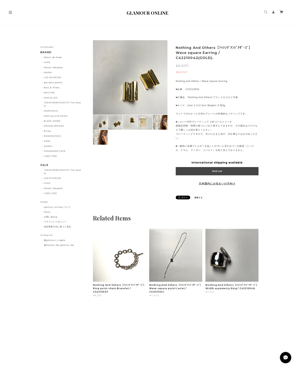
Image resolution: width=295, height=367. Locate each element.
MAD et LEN (51, 97)
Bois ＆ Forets (52, 87)
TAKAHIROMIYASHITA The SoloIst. (62, 172)
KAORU (48, 146)
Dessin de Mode (53, 57)
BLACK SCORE (52, 121)
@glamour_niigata (54, 240)
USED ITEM (50, 156)
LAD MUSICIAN (52, 77)
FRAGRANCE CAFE (54, 151)
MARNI (48, 72)
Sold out (217, 171)
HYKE (47, 62)
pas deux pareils (53, 82)
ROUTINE (49, 92)
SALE (44, 165)
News (47, 212)
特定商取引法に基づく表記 (57, 226)
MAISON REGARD (54, 126)
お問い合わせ (51, 217)
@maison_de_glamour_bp (59, 245)
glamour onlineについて (57, 207)
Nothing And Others (56, 116)
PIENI (47, 141)
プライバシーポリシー (55, 221)
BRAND (46, 52)
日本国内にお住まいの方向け (217, 183)
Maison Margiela (53, 67)
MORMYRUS (51, 111)
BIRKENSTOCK (52, 136)
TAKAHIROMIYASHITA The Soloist (62, 104)
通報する (198, 197)
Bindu (47, 131)
